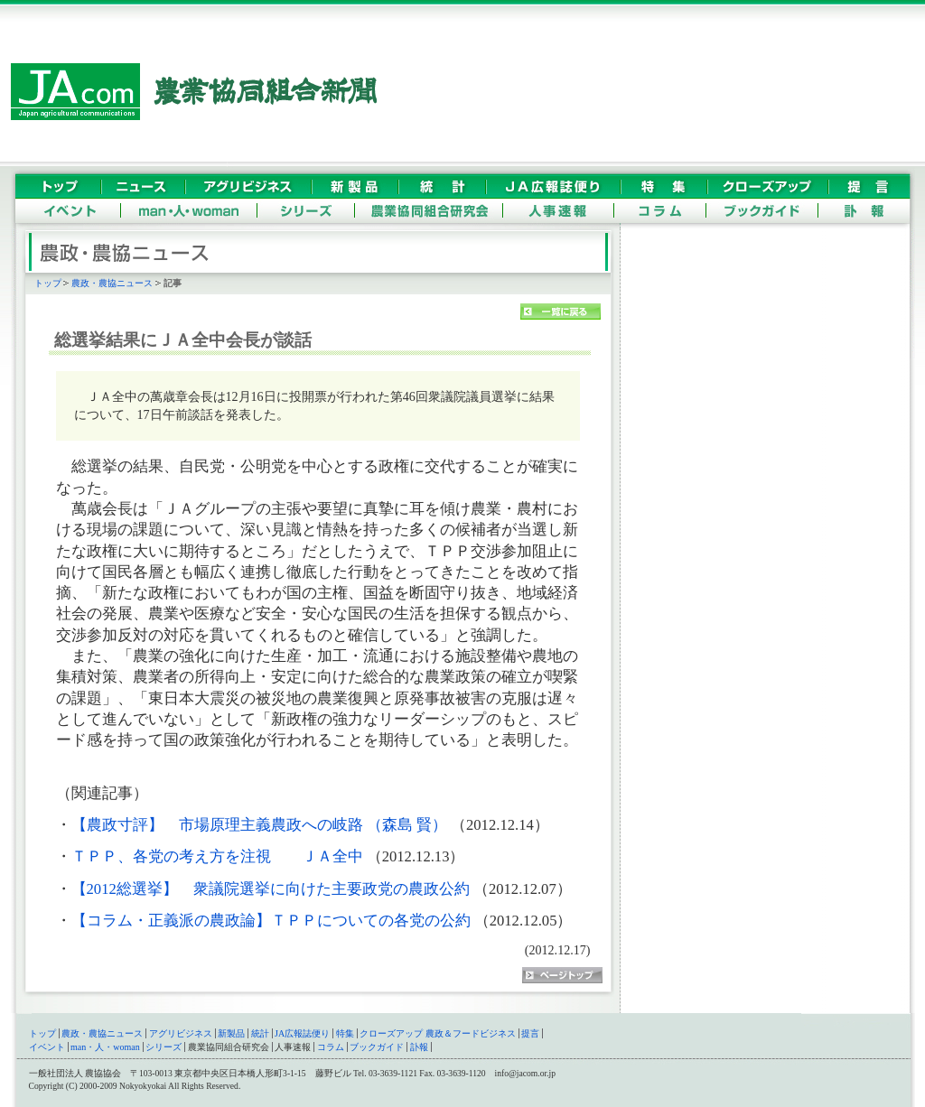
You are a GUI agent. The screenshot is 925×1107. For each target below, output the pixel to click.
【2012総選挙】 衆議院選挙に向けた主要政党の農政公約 (270, 889)
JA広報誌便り (302, 1033)
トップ (47, 283)
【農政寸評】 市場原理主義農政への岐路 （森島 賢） (259, 824)
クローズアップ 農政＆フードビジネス (438, 1033)
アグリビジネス (180, 1033)
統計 (260, 1033)
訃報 (419, 1047)
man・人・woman (105, 1047)
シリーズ (163, 1047)
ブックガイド (377, 1047)
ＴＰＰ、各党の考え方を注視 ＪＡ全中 (217, 856)
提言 (530, 1033)
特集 (345, 1033)
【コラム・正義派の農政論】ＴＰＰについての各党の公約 (271, 920)
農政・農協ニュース (112, 283)
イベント (47, 1047)
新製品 (231, 1033)
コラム (330, 1047)
